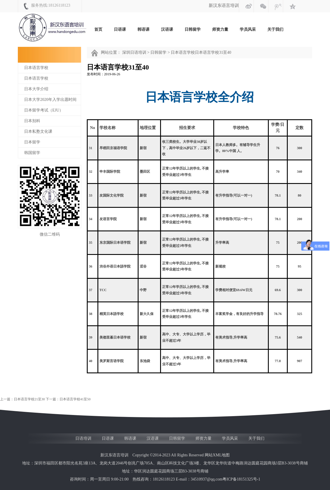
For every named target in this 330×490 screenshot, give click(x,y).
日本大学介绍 (36, 89)
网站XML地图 (217, 455)
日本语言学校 (36, 68)
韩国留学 (32, 153)
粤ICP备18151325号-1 (241, 479)
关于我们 (275, 29)
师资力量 (220, 29)
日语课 (120, 29)
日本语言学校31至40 (213, 52)
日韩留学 (193, 29)
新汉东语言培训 (224, 5)
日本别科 (32, 121)
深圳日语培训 (134, 52)
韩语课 (143, 29)
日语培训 (83, 438)
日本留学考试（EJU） (43, 110)
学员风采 (248, 29)
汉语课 (167, 29)
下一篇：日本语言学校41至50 (68, 399)
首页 (98, 29)
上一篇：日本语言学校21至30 (23, 399)
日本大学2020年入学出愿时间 (50, 99)
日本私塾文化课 (38, 131)
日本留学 (32, 142)
